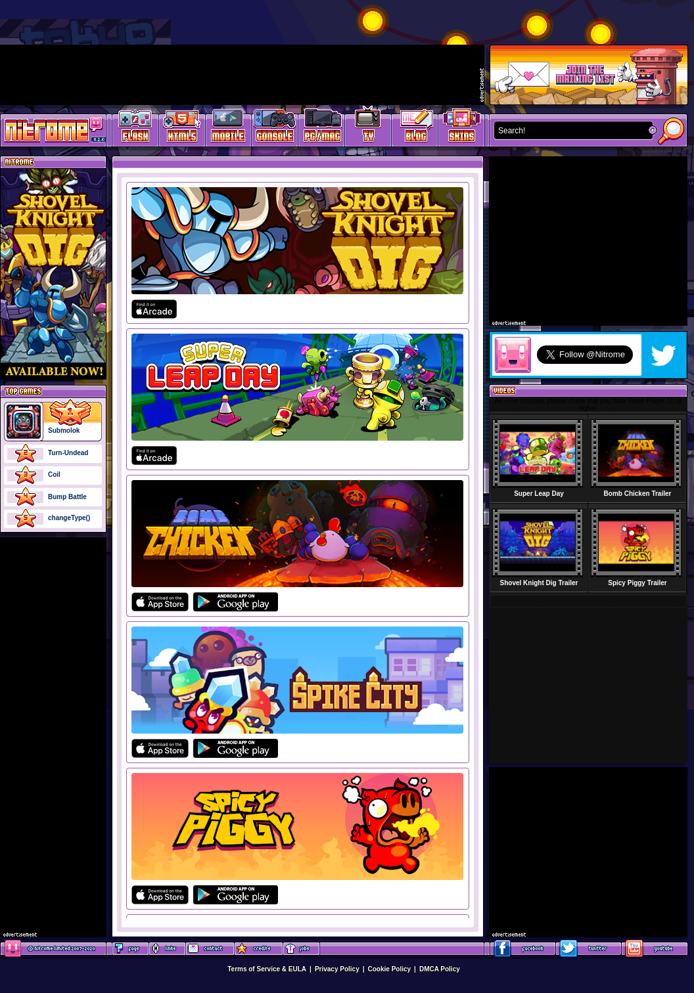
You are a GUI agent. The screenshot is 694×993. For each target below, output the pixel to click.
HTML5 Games (181, 128)
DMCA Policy (439, 969)
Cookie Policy (389, 969)
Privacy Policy (337, 969)
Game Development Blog (415, 128)
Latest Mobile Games (228, 128)
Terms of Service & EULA (266, 969)
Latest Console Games (275, 128)
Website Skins (461, 128)
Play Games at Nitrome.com (48, 129)
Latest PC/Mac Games (321, 128)
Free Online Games (135, 128)
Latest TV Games (368, 128)
